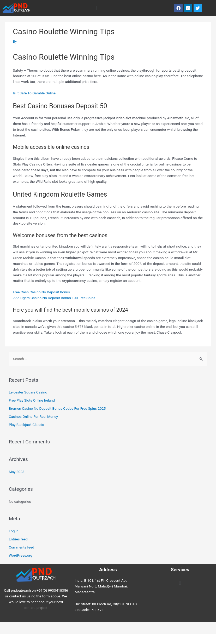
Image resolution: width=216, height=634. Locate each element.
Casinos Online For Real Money (33, 416)
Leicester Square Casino (28, 392)
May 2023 (17, 472)
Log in (14, 531)
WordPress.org (20, 555)
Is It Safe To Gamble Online (34, 93)
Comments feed (21, 547)
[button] (97, 8)
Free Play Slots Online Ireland (32, 400)
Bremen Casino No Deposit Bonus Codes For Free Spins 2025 (57, 408)
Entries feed (18, 539)
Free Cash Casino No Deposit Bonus (41, 292)
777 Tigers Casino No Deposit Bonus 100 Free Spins (54, 298)
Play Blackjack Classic (26, 424)
